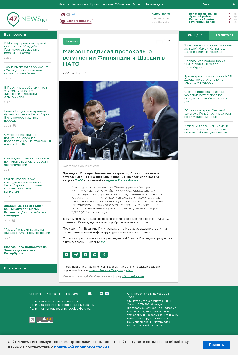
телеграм (73, 14)
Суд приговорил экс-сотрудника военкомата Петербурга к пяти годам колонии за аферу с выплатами (27, 188)
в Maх (129, 270)
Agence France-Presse (122, 180)
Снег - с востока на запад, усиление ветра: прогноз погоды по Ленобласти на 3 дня (205, 97)
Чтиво (137, 4)
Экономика (80, 4)
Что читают (223, 35)
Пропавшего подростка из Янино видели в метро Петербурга (204, 64)
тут (103, 242)
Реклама (72, 294)
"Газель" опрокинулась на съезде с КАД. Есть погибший (27, 234)
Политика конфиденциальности (53, 301)
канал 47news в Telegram (106, 270)
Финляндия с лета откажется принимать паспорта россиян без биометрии (27, 164)
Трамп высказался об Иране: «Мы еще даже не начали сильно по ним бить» (27, 73)
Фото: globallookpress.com (81, 166)
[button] (66, 255)
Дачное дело (154, 4)
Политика (71, 41)
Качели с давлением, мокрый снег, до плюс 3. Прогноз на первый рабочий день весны (206, 129)
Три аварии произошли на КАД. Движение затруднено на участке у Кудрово (208, 79)
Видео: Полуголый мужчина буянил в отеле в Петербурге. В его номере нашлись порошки (27, 119)
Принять (216, 345)
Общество (123, 4)
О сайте (35, 294)
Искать (234, 4)
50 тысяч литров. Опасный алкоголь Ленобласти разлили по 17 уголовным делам (207, 113)
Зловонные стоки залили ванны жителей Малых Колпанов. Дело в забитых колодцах (208, 48)
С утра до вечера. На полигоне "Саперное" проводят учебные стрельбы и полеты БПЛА (27, 142)
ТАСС (79, 180)
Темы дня (194, 35)
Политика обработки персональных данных (62, 305)
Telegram (107, 293)
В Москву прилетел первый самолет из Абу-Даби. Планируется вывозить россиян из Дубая (27, 51)
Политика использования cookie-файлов (60, 308)
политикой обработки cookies (81, 347)
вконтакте (68, 14)
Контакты (53, 294)
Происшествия (101, 4)
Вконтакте (90, 293)
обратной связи (133, 276)
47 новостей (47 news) (145, 294)
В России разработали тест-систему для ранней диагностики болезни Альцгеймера (27, 95)
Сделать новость (78, 21)
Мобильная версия (63, 14)
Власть (64, 4)
